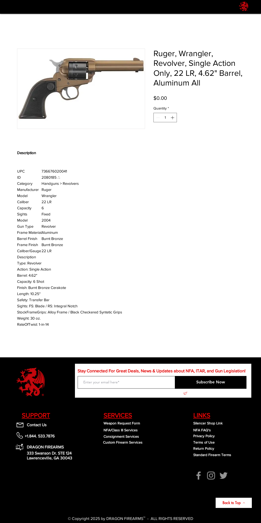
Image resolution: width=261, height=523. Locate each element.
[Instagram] (211, 475)
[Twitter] (223, 475)
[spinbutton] (165, 117)
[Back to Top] (234, 503)
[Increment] (173, 117)
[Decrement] (157, 117)
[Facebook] (198, 475)
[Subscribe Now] (210, 382)
